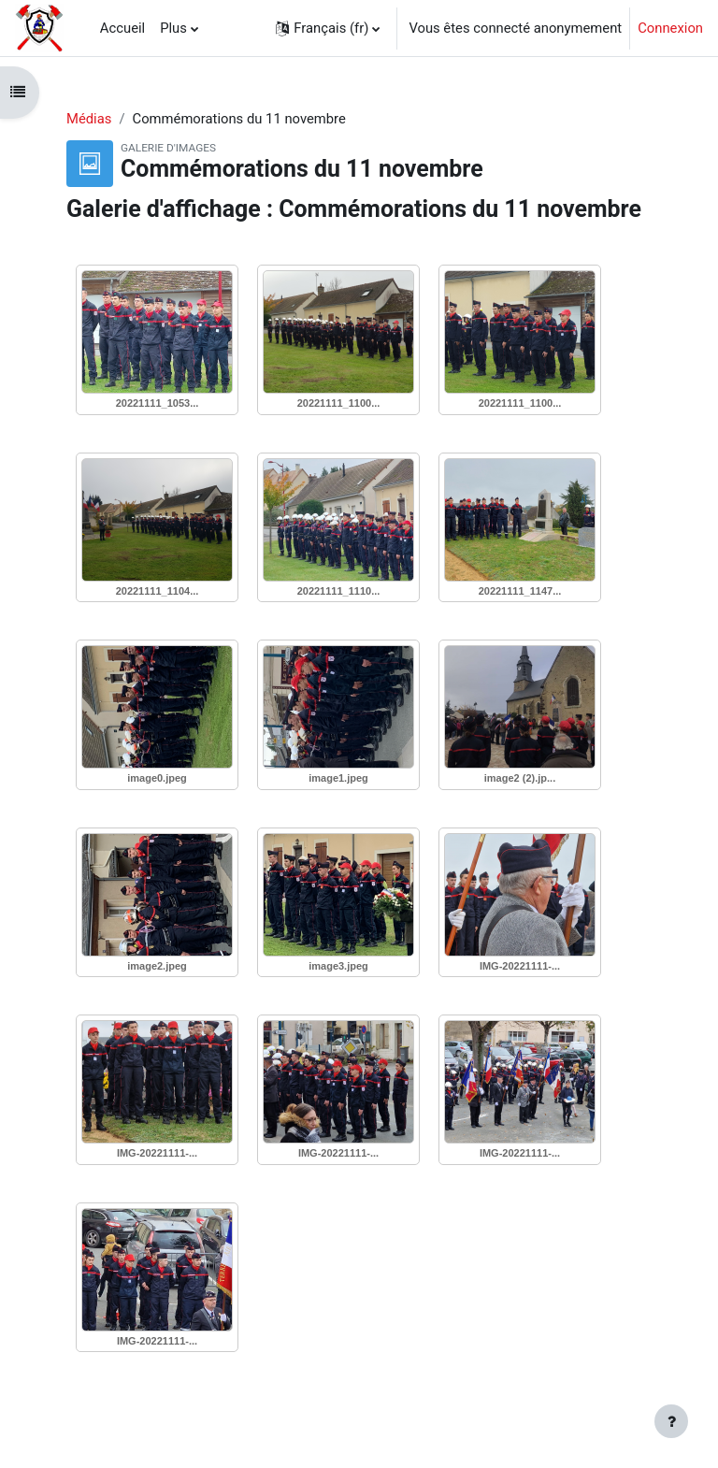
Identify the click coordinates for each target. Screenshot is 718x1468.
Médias (88, 118)
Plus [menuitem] (173, 28)
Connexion (670, 28)
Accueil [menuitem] (122, 28)
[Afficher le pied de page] (671, 1421)
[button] (328, 28)
